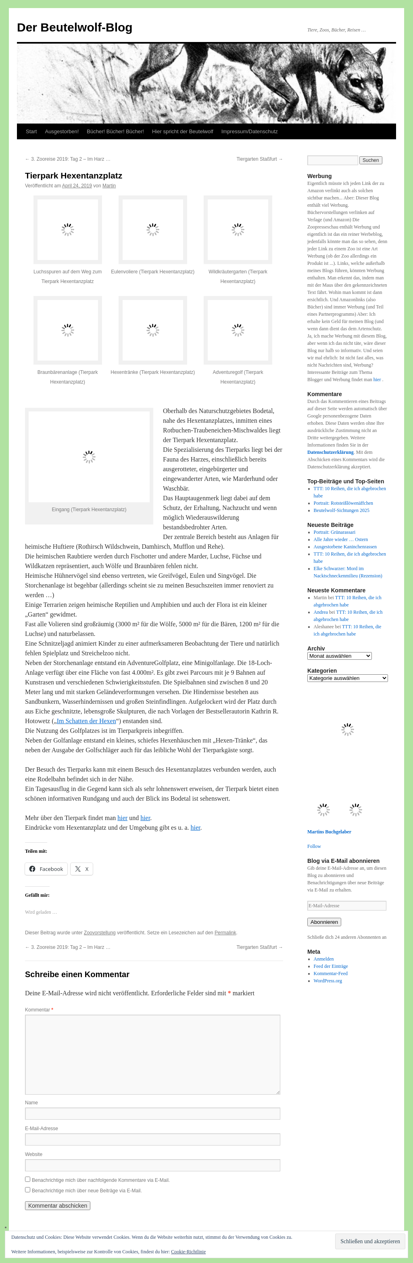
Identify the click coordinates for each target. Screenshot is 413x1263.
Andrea (321, 612)
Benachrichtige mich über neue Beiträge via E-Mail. (87, 1191)
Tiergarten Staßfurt (259, 159)
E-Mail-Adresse (41, 1128)
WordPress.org (328, 981)
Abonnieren (324, 922)
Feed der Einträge (331, 966)
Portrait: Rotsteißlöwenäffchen (343, 503)
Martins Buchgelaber (329, 832)
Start (31, 131)
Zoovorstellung (100, 933)
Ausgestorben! (62, 131)
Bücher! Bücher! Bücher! (115, 131)
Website (33, 1154)
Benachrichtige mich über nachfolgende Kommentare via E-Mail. (101, 1180)
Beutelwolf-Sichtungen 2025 (341, 510)
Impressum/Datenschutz (249, 131)
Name (31, 1103)
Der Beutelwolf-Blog (75, 27)
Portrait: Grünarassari (335, 532)
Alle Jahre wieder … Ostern (341, 539)
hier (122, 817)
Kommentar (39, 1010)
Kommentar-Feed (331, 973)
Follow (314, 846)
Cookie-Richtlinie (188, 1252)
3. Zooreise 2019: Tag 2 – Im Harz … (68, 159)
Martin (109, 186)
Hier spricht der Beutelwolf (182, 131)
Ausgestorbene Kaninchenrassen (345, 547)
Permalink (225, 933)
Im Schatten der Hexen (86, 721)
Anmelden (324, 959)
